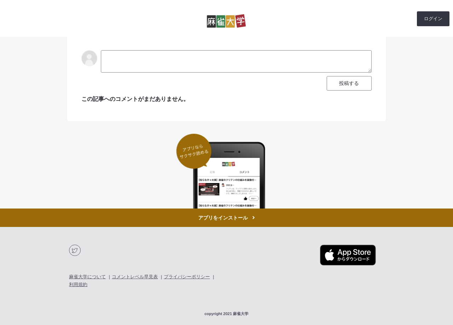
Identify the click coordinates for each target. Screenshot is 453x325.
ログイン (433, 18)
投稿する (349, 83)
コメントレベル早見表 (135, 276)
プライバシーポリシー (187, 276)
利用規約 (78, 284)
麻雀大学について (87, 276)
